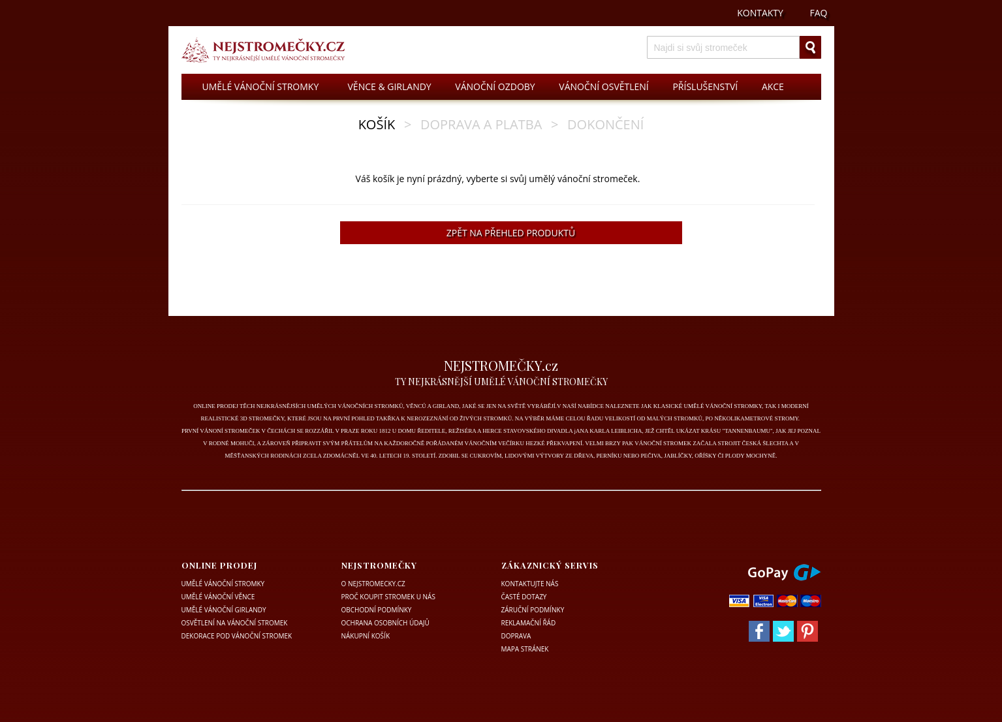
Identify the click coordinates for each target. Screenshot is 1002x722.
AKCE (773, 86)
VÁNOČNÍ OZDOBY (495, 86)
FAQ (819, 13)
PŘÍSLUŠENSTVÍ (705, 86)
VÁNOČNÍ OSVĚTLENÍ (603, 86)
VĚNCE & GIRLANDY (389, 86)
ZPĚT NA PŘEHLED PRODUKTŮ (510, 233)
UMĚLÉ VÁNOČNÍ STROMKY (260, 86)
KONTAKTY (760, 13)
